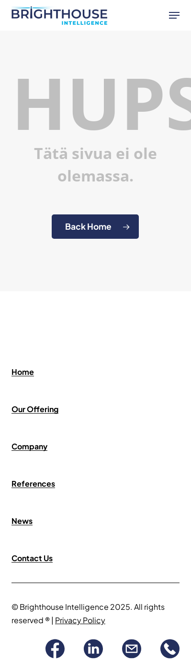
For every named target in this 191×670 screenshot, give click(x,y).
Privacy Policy (80, 620)
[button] (174, 15)
